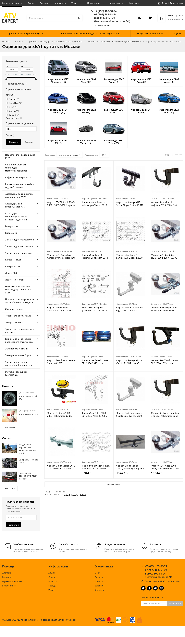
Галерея (99, 577)
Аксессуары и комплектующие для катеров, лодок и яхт (16, 216)
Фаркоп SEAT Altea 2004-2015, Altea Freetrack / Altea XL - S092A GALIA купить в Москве (165, 467)
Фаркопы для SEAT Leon (92, 251)
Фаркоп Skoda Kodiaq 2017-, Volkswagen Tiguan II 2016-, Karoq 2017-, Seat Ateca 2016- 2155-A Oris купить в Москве (130, 467)
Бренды (52, 585)
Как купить (60, 3)
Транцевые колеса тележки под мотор (19, 330)
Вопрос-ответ (9, 585)
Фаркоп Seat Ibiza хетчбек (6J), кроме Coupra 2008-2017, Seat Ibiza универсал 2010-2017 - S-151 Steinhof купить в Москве (130, 309)
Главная (6, 41)
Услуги (75, 3)
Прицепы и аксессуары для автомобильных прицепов (55, 41)
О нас (97, 572)
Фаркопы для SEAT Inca (57, 409)
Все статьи (10, 488)
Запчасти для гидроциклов (19, 239)
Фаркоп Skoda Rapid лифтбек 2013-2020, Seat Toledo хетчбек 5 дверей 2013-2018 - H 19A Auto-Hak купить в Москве (164, 203)
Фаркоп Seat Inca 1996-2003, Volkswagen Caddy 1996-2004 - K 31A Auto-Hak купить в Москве (61, 414)
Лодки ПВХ (11, 273)
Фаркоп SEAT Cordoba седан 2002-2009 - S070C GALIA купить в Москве (164, 256)
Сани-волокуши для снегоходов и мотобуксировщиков (90, 33)
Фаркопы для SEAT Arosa (162, 304)
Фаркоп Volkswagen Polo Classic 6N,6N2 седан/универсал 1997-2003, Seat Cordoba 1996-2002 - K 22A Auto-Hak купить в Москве (130, 362)
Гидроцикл (11, 232)
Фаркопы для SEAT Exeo (126, 409)
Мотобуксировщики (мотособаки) (16, 373)
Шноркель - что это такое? (28, 461)
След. (75, 494)
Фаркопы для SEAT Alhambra (94, 198)
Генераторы (11, 226)
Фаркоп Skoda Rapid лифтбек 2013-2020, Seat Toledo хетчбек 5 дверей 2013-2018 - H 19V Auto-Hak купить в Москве (60, 309)
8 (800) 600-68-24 (104, 18)
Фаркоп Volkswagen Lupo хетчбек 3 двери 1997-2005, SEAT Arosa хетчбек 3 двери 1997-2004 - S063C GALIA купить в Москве (165, 309)
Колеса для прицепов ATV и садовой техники (19, 185)
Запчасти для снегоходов (18, 253)
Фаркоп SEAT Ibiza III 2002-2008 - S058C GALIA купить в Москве (61, 203)
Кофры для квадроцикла (150, 33)
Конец (83, 494)
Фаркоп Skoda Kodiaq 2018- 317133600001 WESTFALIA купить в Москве (61, 467)
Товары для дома (14, 322)
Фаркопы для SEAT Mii (126, 198)
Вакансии (99, 585)
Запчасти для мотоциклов (19, 246)
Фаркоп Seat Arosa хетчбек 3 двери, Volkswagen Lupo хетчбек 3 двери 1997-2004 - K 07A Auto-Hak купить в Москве (165, 414)
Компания (115, 3)
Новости (99, 581)
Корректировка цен (28, 414)
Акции (31, 3)
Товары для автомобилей (18, 315)
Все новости (10, 427)
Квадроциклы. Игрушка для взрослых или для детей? (28, 449)
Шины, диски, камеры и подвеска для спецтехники (19, 340)
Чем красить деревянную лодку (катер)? (28, 476)
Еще (176, 33)
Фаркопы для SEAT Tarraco (59, 462)
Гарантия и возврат (12, 581)
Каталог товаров (10, 3)
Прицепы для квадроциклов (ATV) (25, 33)
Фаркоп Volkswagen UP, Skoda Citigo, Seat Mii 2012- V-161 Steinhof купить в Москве (130, 203)
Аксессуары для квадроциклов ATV (15, 205)
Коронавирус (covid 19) (28, 397)
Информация (94, 3)
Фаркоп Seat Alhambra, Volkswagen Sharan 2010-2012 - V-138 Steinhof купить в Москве (95, 203)
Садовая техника (14, 309)
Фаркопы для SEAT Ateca (92, 462)
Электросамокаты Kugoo (18, 355)
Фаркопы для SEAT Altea (92, 356)
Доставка (44, 3)
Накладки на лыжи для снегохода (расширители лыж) (18, 289)
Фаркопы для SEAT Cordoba (59, 251)
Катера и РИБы (13, 259)
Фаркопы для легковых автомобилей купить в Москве (114, 41)
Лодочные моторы (15, 279)
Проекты (52, 581)
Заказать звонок (102, 25)
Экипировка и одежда (16, 348)
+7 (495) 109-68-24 (105, 11)
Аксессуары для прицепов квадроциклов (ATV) (19, 195)
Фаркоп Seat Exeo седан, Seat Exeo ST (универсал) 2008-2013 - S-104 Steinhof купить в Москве (130, 414)
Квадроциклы (12, 266)
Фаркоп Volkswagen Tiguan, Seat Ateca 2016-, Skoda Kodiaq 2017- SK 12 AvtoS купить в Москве (96, 467)
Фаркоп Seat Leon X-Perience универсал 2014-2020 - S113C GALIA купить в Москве (96, 256)
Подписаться (13, 525)
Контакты (134, 3)
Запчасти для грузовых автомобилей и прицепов (19, 363)
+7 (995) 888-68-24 (105, 14)
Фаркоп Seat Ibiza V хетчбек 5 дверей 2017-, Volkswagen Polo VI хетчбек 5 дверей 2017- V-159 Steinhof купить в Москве (61, 362)
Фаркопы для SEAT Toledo (162, 198)
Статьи (51, 577)
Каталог (19, 41)
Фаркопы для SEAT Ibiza (57, 198)
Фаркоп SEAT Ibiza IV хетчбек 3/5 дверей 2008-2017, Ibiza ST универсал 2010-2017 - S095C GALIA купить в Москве (129, 256)
